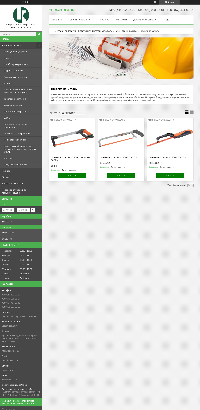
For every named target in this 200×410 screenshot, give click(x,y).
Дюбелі (8, 83)
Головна (57, 19)
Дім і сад (8, 158)
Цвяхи (7, 117)
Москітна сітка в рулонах (17, 133)
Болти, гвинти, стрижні (15, 51)
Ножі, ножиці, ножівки (126, 31)
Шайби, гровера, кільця (16, 64)
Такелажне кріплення (15, 98)
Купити (72, 175)
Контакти (121, 19)
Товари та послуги (11, 45)
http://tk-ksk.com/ (10, 350)
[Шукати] (39, 33)
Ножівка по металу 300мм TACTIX (118, 157)
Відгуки (5, 177)
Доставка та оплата (12, 183)
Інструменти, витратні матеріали (15, 126)
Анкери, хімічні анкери (15, 76)
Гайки (7, 57)
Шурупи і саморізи (13, 70)
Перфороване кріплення (17, 111)
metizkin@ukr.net (10, 360)
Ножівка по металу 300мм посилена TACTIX (70, 159)
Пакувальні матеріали (15, 164)
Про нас (6, 170)
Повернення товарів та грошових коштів (14, 191)
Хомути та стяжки (13, 105)
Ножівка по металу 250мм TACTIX (167, 157)
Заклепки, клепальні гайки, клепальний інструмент (18, 91)
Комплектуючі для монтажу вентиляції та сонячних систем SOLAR (20, 149)
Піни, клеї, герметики (15, 139)
